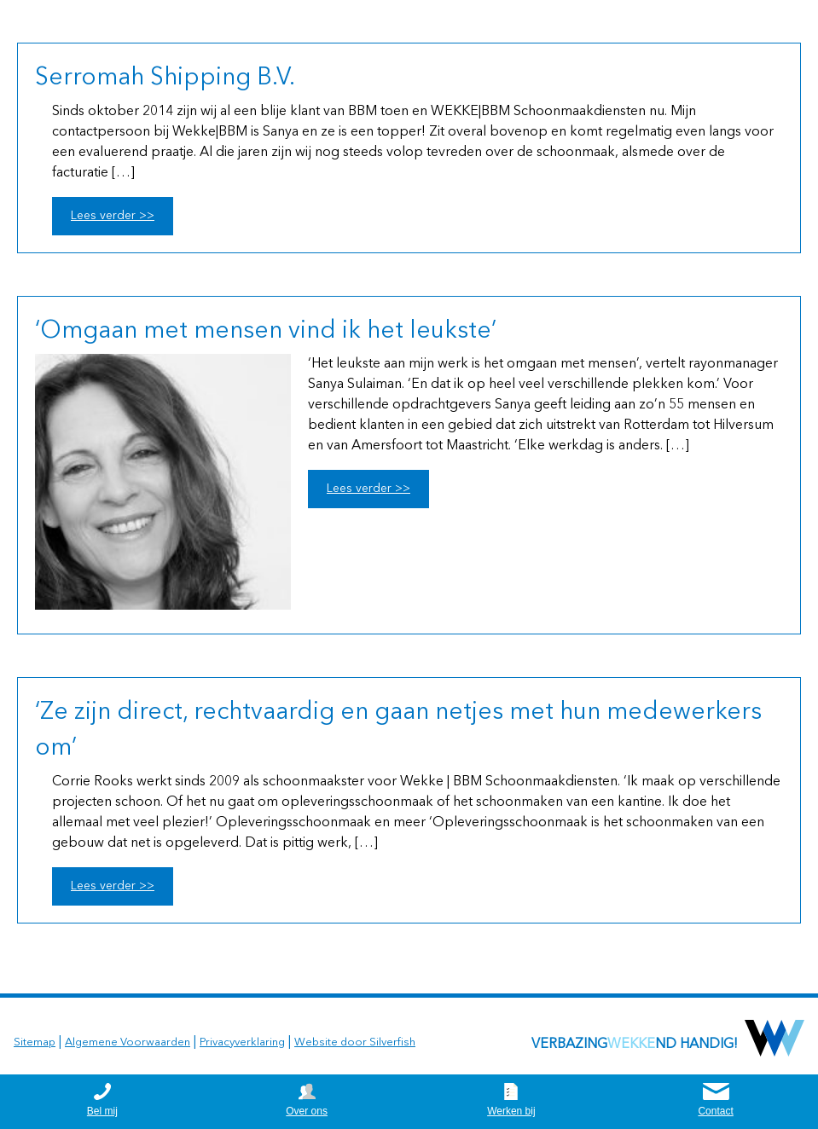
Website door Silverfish (354, 1042)
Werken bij (511, 1111)
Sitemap (34, 1042)
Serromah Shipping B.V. (165, 78)
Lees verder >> (112, 216)
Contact (715, 1111)
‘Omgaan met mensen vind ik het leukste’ (265, 332)
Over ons (307, 1111)
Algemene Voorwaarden (127, 1042)
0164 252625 (756, 21)
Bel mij (102, 1111)
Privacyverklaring (242, 1042)
